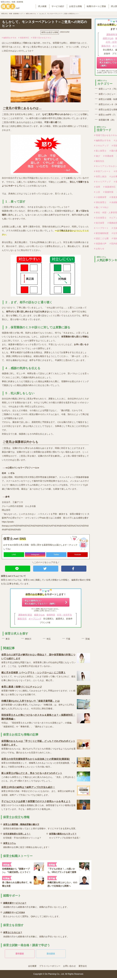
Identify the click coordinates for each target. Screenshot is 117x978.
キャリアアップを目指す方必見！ (65, 835)
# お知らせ (99, 248)
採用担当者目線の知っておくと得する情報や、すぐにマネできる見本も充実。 (40, 826)
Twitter (56, 554)
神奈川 (28, 639)
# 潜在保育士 (100, 202)
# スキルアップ (101, 145)
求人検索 (42, 6)
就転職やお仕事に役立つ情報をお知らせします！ (26, 844)
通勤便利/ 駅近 (25, 615)
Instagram (35, 554)
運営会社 (82, 966)
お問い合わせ (69, 966)
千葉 (68, 639)
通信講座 (51, 954)
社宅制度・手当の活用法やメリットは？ (22, 835)
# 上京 (97, 192)
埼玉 (49, 639)
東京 (8, 639)
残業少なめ (39, 615)
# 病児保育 (99, 223)
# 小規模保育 (100, 197)
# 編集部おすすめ (9, 38)
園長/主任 (22, 619)
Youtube (77, 554)
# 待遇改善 (108, 156)
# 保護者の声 (100, 243)
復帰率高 (51, 615)
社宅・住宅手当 (64, 615)
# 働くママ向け (101, 207)
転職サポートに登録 (96, 6)
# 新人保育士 (100, 151)
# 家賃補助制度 (101, 233)
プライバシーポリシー (49, 966)
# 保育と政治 (100, 176)
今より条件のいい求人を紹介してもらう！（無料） (40, 602)
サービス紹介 (58, 6)
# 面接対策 (108, 192)
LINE (14, 554)
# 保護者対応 (23, 38)
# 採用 (97, 187)
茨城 (87, 639)
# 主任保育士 (100, 218)
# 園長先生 (99, 161)
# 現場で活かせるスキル (41, 38)
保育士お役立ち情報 (49, 32)
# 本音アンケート (102, 171)
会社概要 (32, 966)
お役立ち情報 (75, 6)
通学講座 (19, 954)
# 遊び (97, 156)
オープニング (35, 619)
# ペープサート (101, 228)
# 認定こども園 (101, 238)
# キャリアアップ (102, 182)
